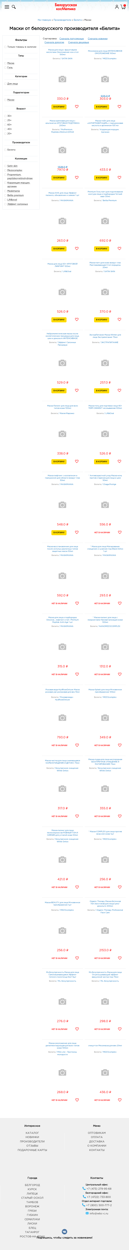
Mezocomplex (14, 170)
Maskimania (13, 191)
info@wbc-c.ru (96, 1214)
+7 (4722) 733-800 (97, 1197)
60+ (8, 125)
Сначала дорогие (54, 42)
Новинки (32, 1137)
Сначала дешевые (78, 42)
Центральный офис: (97, 1185)
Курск (32, 1189)
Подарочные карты (32, 1150)
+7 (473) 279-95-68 (96, 1189)
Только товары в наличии (20, 47)
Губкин (32, 1215)
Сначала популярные (71, 39)
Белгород (32, 1185)
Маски (10, 100)
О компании (96, 1146)
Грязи (32, 1211)
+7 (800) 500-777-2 (97, 1205)
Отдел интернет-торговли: (97, 1201)
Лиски (32, 1224)
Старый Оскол (32, 1198)
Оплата (97, 1137)
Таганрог (32, 1232)
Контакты (96, 1150)
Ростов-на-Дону (32, 1237)
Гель (10, 68)
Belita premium (15, 195)
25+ (7, 120)
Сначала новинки (98, 39)
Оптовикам (97, 1133)
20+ (8, 133)
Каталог (32, 1133)
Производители (32, 1142)
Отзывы (32, 1146)
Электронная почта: (96, 1209)
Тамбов (32, 1202)
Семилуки (32, 1219)
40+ (8, 129)
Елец (32, 1228)
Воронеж (32, 1206)
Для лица (12, 84)
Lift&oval (12, 200)
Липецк (32, 1194)
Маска (10, 63)
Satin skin (12, 166)
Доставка (96, 1142)
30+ (8, 116)
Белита (9, 150)
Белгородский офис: (96, 1193)
